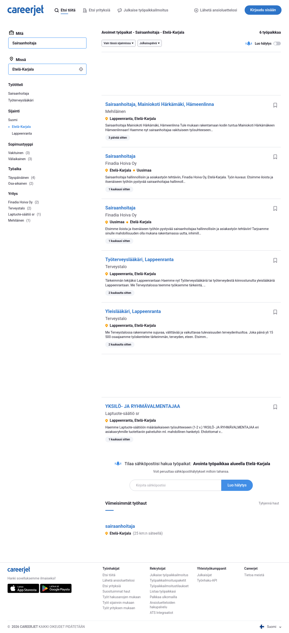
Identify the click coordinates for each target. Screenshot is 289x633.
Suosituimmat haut (116, 591)
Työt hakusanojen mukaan (121, 597)
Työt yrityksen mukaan (118, 608)
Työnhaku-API (207, 580)
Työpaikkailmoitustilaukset (169, 586)
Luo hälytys (237, 485)
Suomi (13, 120)
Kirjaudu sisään (263, 10)
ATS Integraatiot (161, 613)
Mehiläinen (115, 111)
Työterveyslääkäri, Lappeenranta (139, 259)
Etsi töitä (108, 575)
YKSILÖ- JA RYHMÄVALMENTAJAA (142, 406)
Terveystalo (116, 266)
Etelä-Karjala (21, 127)
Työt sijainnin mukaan (118, 602)
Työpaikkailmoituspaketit (168, 580)
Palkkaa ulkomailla (163, 597)
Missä (17, 59)
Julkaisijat (204, 575)
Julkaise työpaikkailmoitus (169, 575)
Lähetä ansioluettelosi (215, 10)
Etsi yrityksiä (111, 586)
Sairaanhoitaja (120, 156)
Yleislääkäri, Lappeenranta (133, 311)
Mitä (16, 33)
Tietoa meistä (254, 575)
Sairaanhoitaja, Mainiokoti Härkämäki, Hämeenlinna (159, 104)
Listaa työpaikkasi (163, 591)
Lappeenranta (22, 133)
